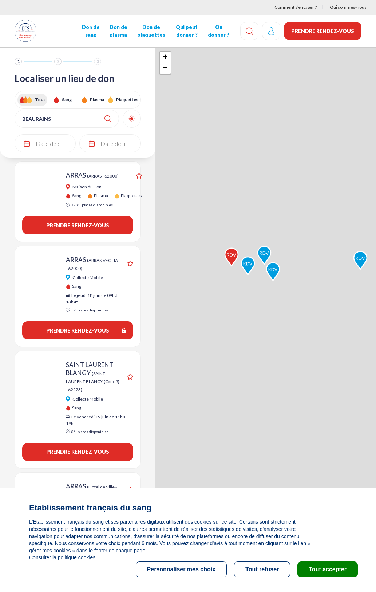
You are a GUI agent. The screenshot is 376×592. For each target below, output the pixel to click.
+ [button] (165, 57)
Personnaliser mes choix (181, 569)
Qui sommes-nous (348, 7)
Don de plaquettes (151, 31)
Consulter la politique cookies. (63, 557)
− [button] (165, 68)
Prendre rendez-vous (322, 31)
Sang (67, 99)
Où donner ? (218, 31)
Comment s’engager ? (295, 7)
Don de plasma (118, 31)
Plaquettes (127, 99)
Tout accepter (328, 569)
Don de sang (91, 31)
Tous (40, 99)
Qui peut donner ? (187, 31)
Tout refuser (262, 569)
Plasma (97, 99)
